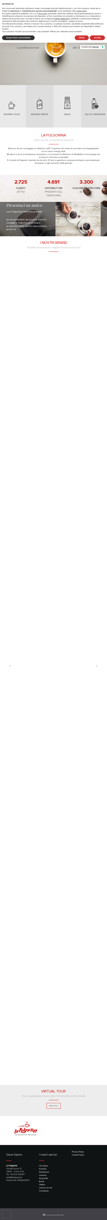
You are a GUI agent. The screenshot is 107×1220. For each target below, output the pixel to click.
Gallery (42, 1185)
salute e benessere (95, 114)
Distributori (44, 1172)
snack (67, 114)
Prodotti (42, 1169)
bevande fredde (39, 114)
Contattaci (44, 1191)
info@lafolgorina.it (14, 1177)
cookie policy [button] (81, 11)
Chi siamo (43, 1166)
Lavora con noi (45, 1188)
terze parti (43, 14)
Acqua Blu (43, 1178)
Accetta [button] (97, 38)
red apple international (53, 1215)
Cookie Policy (78, 1155)
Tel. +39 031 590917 (15, 1174)
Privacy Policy (78, 1152)
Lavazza (42, 1175)
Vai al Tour (53, 1106)
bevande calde (12, 114)
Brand (41, 1181)
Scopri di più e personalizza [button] (18, 38)
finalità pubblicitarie (61, 19)
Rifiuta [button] (82, 38)
